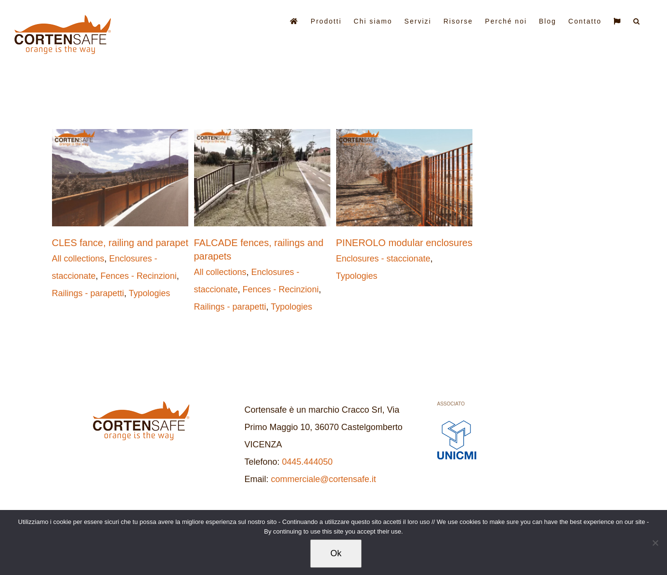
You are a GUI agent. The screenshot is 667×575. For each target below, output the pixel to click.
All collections (78, 258)
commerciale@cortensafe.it (323, 479)
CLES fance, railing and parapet (120, 242)
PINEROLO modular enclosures (404, 242)
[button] (637, 20)
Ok (335, 553)
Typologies (149, 293)
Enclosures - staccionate (383, 258)
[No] (655, 543)
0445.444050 (307, 462)
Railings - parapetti (88, 293)
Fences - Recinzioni (139, 276)
